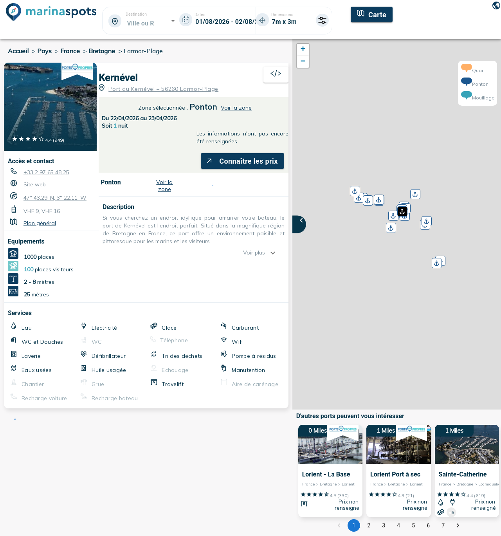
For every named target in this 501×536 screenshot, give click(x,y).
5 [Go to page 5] (413, 525)
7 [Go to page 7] (443, 525)
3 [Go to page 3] (383, 525)
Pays (44, 51)
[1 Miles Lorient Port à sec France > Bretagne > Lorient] (398, 471)
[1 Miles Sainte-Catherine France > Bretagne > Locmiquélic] (467, 471)
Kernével (118, 77)
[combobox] (140, 23)
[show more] (275, 253)
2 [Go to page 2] (368, 525)
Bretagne (101, 51)
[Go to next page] (458, 525)
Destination (136, 14)
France (70, 51)
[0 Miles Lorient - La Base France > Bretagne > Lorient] (330, 471)
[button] (401, 208)
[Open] (173, 20)
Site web (34, 184)
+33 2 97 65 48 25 (46, 172)
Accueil (18, 51)
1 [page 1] (354, 525)
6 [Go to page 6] (428, 525)
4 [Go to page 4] (398, 525)
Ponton (203, 107)
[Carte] (372, 14)
